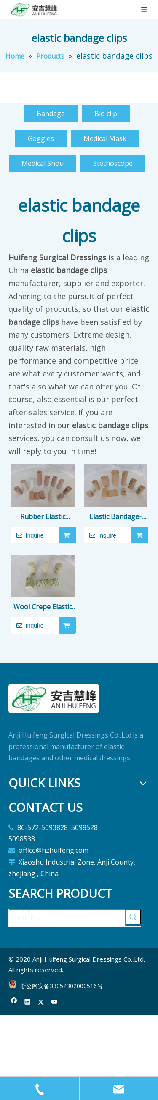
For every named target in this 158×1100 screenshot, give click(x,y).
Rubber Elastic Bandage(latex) (43, 517)
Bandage (51, 113)
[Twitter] (41, 1002)
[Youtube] (54, 1002)
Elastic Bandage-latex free (115, 517)
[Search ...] (67, 917)
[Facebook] (14, 1002)
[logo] (53, 699)
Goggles (41, 138)
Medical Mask (104, 138)
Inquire (27, 535)
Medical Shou (42, 163)
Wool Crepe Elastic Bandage (42, 607)
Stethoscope (113, 163)
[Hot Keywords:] (133, 916)
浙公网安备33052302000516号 (61, 986)
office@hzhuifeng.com (54, 850)
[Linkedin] (27, 1002)
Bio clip (105, 113)
